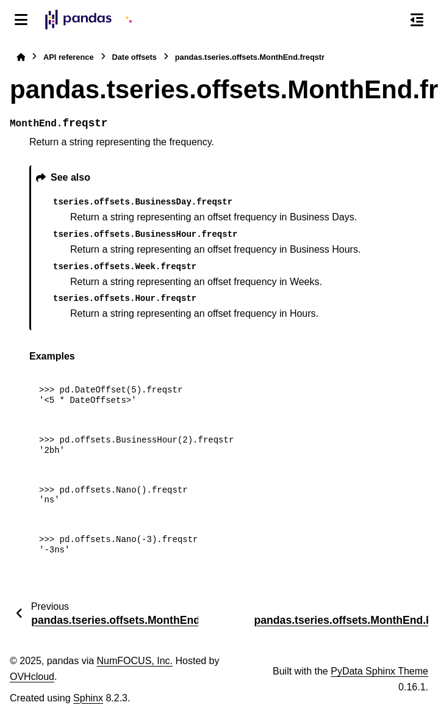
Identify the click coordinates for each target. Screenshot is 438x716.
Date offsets (134, 57)
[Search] (391, 20)
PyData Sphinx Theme (379, 671)
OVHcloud (32, 676)
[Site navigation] (21, 19)
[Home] (20, 57)
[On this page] (417, 19)
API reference (68, 57)
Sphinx (88, 698)
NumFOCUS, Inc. (135, 661)
